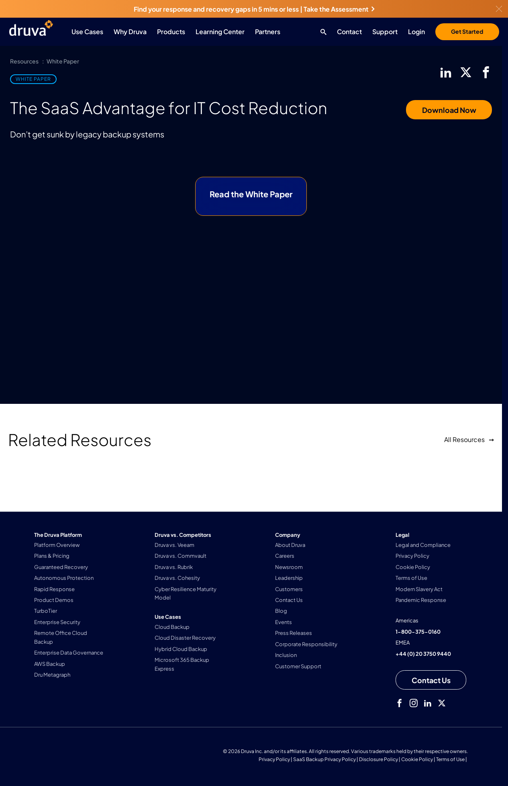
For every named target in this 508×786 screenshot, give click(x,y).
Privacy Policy (274, 759)
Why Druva (130, 31)
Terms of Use (450, 759)
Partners (267, 31)
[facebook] (486, 72)
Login (416, 31)
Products (171, 31)
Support (385, 31)
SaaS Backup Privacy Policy (324, 759)
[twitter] (466, 72)
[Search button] (321, 31)
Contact (349, 31)
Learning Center (220, 31)
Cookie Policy (417, 759)
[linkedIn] (446, 72)
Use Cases (87, 31)
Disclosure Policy (378, 759)
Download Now (449, 110)
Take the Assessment (339, 9)
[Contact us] (431, 680)
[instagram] (414, 703)
